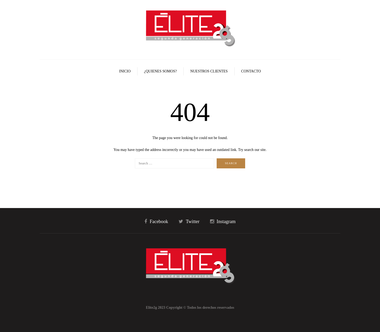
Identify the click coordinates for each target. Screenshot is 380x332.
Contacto (251, 71)
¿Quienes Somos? (160, 71)
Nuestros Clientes (209, 71)
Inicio (125, 71)
